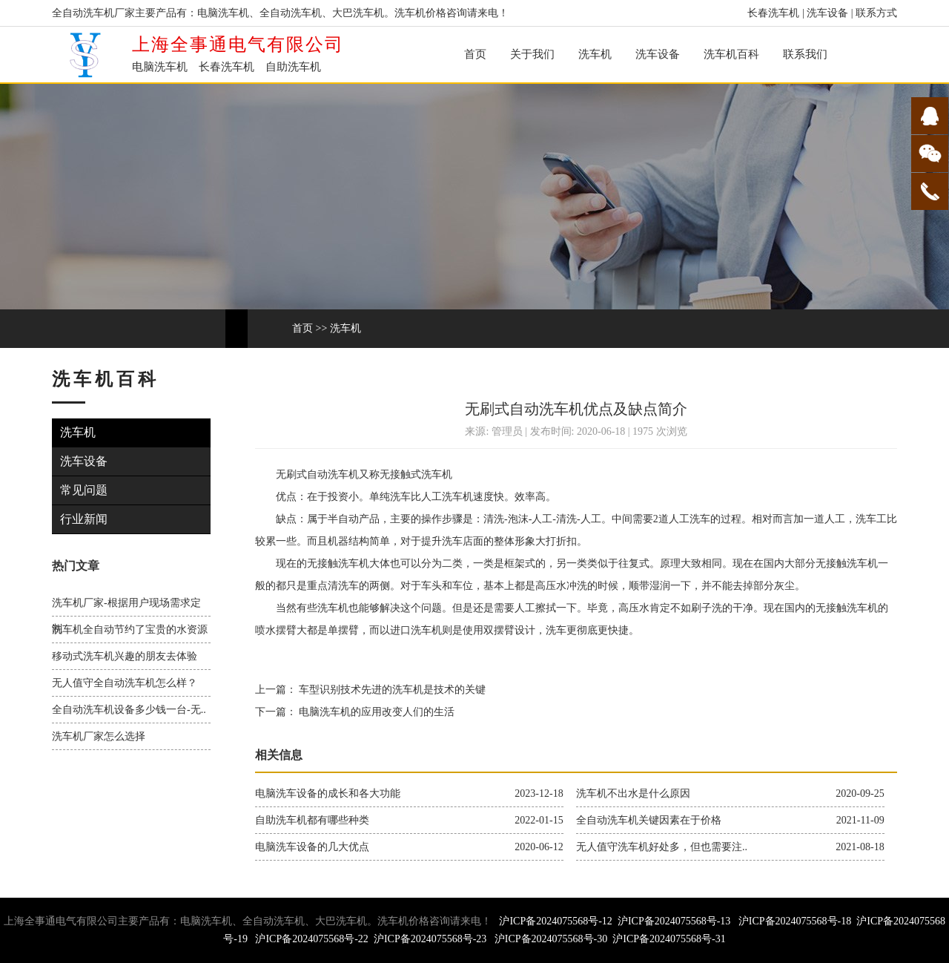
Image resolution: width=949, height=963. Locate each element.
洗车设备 (827, 13)
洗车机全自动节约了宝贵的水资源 (130, 629)
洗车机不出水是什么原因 (633, 793)
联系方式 (876, 13)
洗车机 (595, 54)
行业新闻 (86, 519)
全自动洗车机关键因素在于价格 (648, 820)
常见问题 (86, 490)
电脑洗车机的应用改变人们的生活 (376, 711)
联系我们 (805, 54)
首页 (475, 54)
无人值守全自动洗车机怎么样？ (124, 682)
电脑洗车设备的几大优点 (312, 846)
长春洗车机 (773, 13)
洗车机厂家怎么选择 (98, 736)
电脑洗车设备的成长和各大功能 (327, 793)
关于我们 (532, 54)
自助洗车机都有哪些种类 (312, 820)
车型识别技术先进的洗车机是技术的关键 (391, 689)
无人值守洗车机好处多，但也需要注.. (661, 846)
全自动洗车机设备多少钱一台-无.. (129, 709)
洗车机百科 (731, 54)
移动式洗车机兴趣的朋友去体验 (124, 656)
